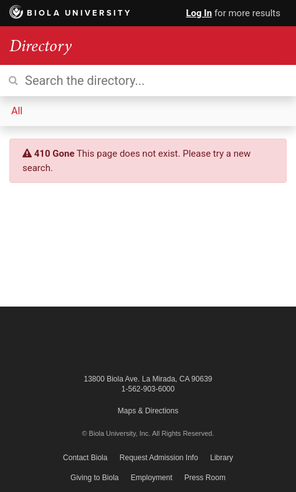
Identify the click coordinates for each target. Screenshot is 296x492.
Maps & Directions (148, 410)
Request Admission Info (159, 457)
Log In (199, 13)
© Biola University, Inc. (116, 433)
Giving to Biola (94, 477)
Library (221, 457)
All (16, 111)
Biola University (70, 13)
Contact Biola (85, 457)
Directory (40, 45)
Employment (152, 477)
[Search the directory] (148, 80)
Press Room (205, 477)
